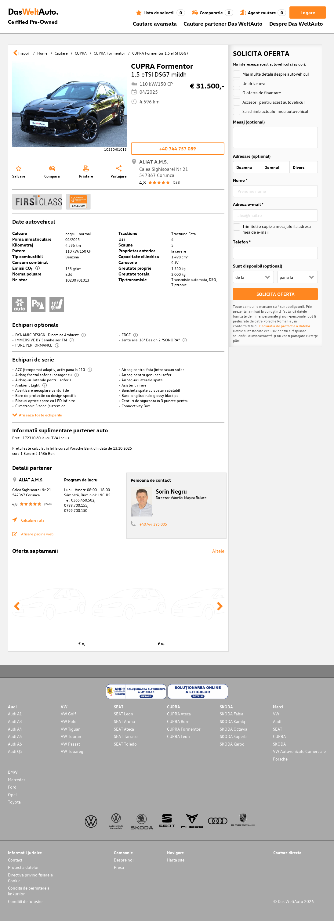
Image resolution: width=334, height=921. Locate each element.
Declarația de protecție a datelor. (285, 325)
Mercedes (16, 779)
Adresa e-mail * (248, 204)
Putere (18, 251)
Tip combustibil (27, 256)
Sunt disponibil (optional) (257, 266)
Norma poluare (27, 274)
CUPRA (279, 736)
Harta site (175, 860)
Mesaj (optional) (249, 122)
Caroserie (127, 262)
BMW (13, 772)
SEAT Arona (124, 721)
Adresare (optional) (251, 156)
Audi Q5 (15, 751)
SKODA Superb (233, 736)
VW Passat (70, 744)
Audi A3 (15, 721)
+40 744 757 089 (177, 149)
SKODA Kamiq (232, 721)
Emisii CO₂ (26, 268)
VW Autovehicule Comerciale (299, 751)
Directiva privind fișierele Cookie (30, 877)
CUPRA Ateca (179, 714)
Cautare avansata (155, 23)
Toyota (14, 802)
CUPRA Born (178, 721)
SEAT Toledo (125, 744)
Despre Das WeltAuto (296, 23)
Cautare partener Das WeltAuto (223, 23)
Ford (12, 787)
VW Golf (68, 714)
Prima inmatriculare (32, 239)
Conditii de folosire (25, 901)
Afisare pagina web (37, 533)
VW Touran (71, 736)
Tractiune (127, 233)
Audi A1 (15, 714)
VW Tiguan (71, 729)
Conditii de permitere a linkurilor (28, 891)
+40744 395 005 (153, 524)
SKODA (279, 744)
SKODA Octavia (233, 729)
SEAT (277, 729)
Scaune (125, 245)
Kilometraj (22, 245)
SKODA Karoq (232, 744)
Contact (15, 860)
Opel (12, 794)
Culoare (19, 233)
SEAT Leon (123, 714)
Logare (307, 12)
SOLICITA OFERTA (275, 294)
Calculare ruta (32, 520)
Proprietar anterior (136, 251)
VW (276, 714)
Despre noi (123, 860)
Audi (277, 721)
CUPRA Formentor (184, 729)
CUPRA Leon (178, 736)
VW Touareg (72, 751)
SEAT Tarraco (126, 736)
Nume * (240, 180)
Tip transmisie (132, 279)
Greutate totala (134, 274)
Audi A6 (15, 744)
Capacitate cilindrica (138, 256)
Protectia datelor (23, 867)
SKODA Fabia (231, 714)
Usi (121, 239)
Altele (218, 551)
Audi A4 (15, 729)
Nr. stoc (19, 279)
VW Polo (69, 721)
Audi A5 (15, 736)
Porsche (280, 759)
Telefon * (242, 242)
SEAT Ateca (124, 729)
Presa (119, 867)
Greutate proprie (134, 268)
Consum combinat (30, 262)
